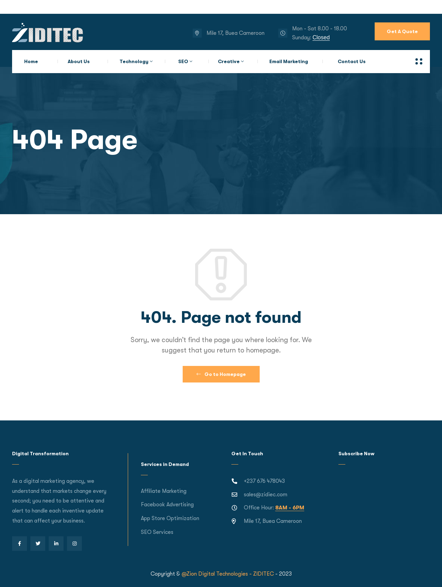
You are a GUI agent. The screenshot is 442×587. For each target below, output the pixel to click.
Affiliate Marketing (163, 491)
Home (31, 61)
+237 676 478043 (264, 481)
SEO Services (157, 532)
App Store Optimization (170, 518)
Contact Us (352, 61)
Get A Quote (402, 31)
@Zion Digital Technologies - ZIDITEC (228, 574)
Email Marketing (288, 61)
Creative (229, 61)
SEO (183, 61)
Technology (133, 61)
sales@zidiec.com (265, 494)
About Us (79, 61)
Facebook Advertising (167, 504)
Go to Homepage (221, 374)
